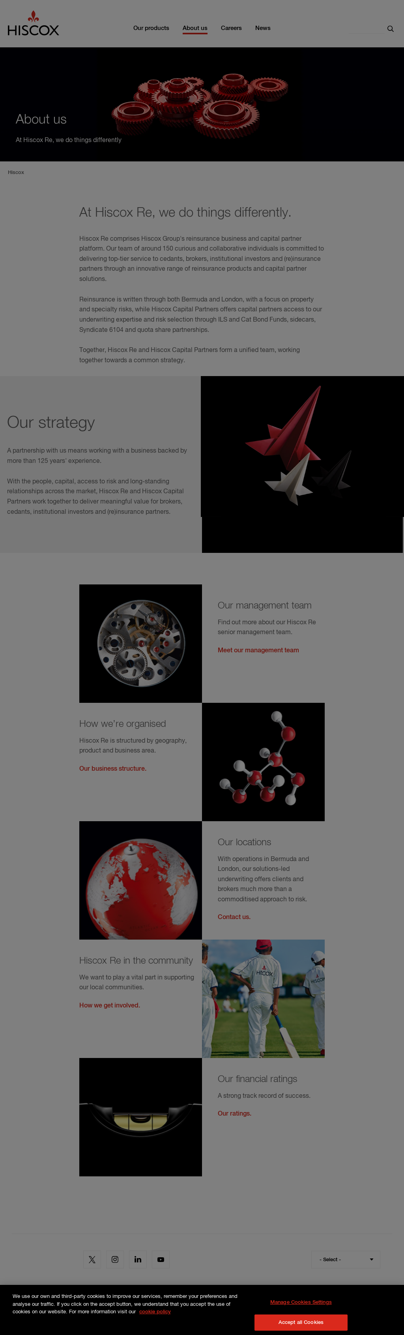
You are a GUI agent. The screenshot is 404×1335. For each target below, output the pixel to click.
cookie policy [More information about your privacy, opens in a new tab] (155, 1316)
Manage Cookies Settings (301, 1307)
